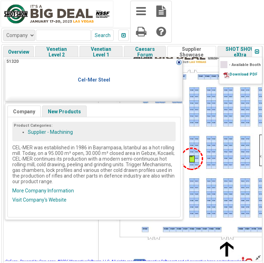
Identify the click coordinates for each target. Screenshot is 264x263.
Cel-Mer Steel (94, 80)
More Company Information (43, 190)
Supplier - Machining (50, 132)
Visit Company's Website (39, 200)
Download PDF (243, 74)
